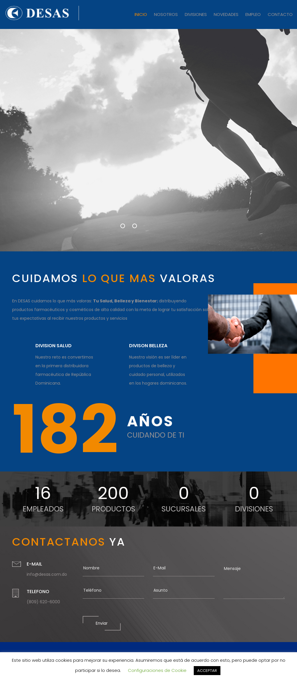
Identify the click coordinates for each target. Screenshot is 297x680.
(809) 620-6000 (43, 602)
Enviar (102, 623)
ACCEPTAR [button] (207, 670)
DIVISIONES (196, 14)
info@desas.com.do (47, 574)
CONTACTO (280, 14)
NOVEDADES (226, 14)
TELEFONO (38, 591)
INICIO (141, 14)
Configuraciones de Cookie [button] (157, 670)
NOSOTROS (166, 14)
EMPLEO (253, 14)
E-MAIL (34, 564)
